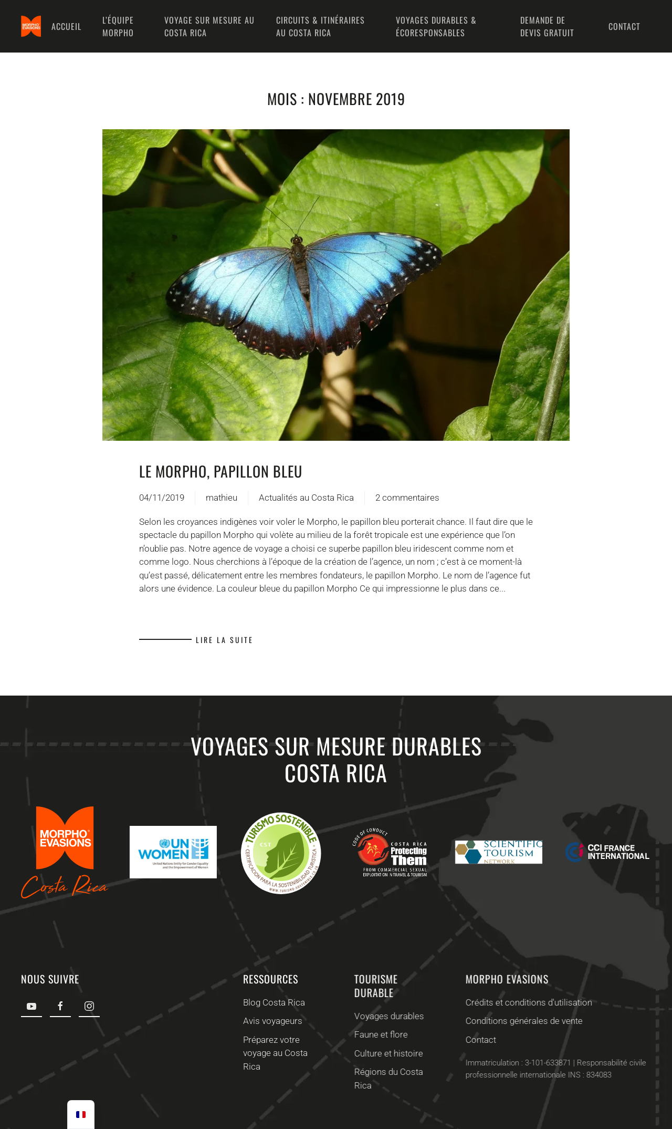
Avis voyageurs (271, 1021)
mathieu (221, 497)
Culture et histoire (385, 1053)
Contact (624, 26)
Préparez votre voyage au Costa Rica (274, 1053)
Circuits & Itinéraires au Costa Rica (320, 26)
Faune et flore (378, 1034)
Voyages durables (386, 1016)
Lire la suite (225, 639)
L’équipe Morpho (118, 26)
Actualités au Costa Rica (306, 497)
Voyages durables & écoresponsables (436, 26)
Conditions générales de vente (521, 1021)
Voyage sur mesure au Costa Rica (209, 26)
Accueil (66, 26)
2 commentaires (407, 498)
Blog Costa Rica (272, 1002)
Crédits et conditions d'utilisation (526, 1002)
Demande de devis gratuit (547, 26)
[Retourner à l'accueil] (31, 26)
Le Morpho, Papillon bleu (220, 471)
